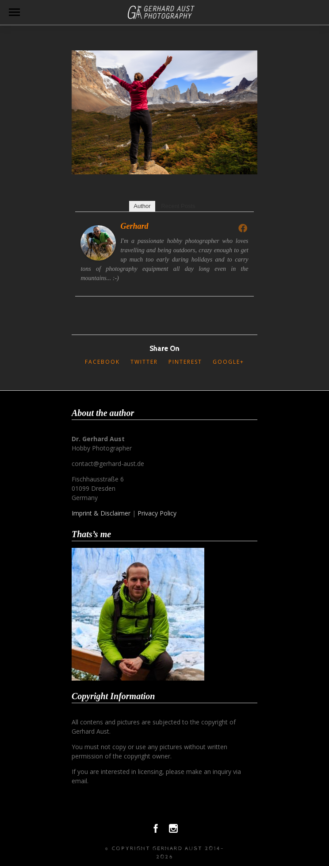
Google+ (228, 362)
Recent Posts (178, 206)
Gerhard (134, 226)
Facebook (102, 362)
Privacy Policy (157, 513)
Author (142, 206)
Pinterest (185, 362)
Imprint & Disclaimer (101, 513)
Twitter (144, 362)
